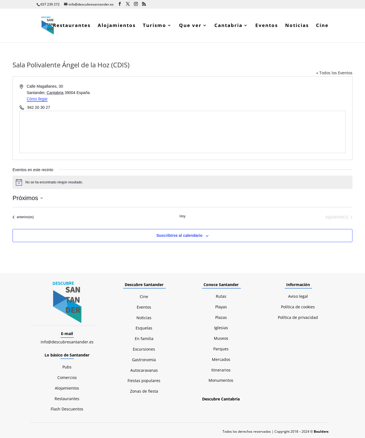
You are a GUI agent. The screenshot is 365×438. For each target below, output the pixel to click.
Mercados (221, 359)
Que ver (190, 26)
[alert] (182, 182)
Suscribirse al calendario (179, 235)
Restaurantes (71, 26)
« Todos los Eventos (334, 73)
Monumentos (221, 380)
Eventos (266, 26)
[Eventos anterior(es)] (23, 217)
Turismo (154, 26)
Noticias (297, 26)
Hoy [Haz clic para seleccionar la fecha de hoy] (182, 216)
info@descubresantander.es (67, 342)
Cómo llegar (37, 99)
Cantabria (228, 26)
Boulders (321, 431)
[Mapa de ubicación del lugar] (182, 132)
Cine (322, 26)
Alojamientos (117, 26)
